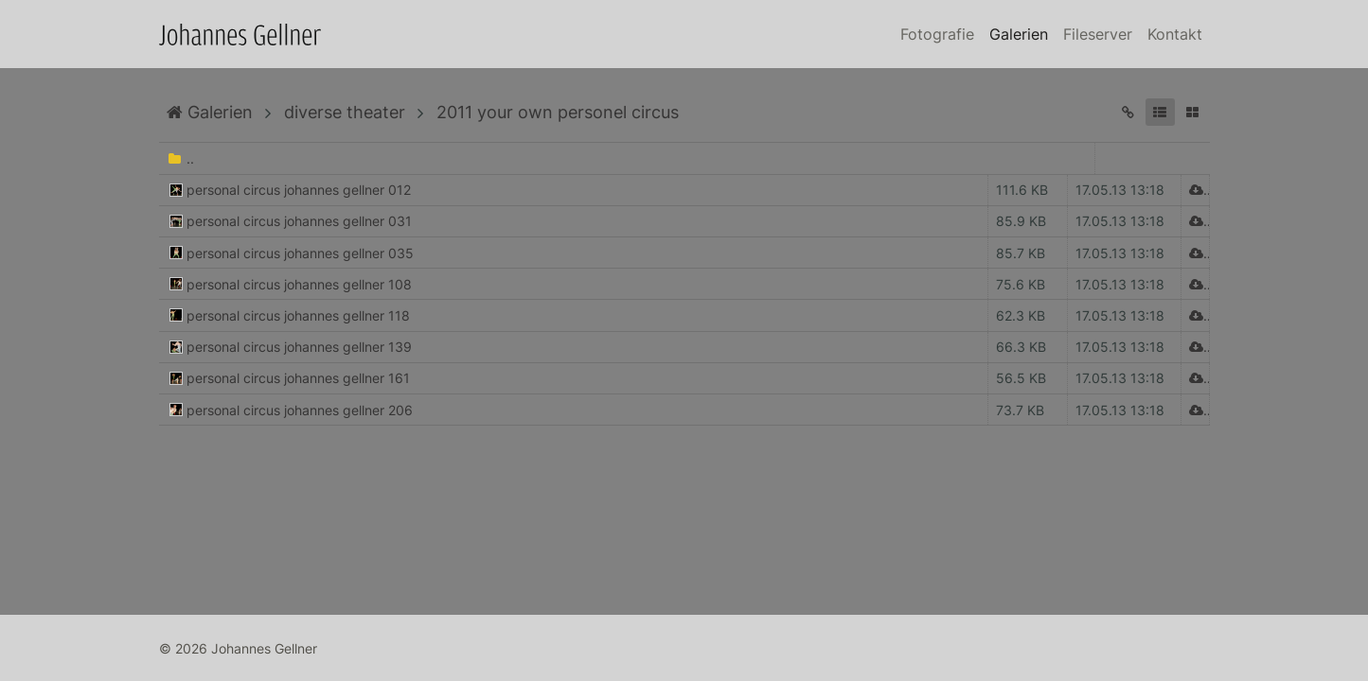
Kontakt (1174, 34)
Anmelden (17, 664)
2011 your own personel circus (557, 112)
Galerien (1018, 34)
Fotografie (937, 34)
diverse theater (344, 112)
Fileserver (1097, 34)
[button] (1160, 112)
